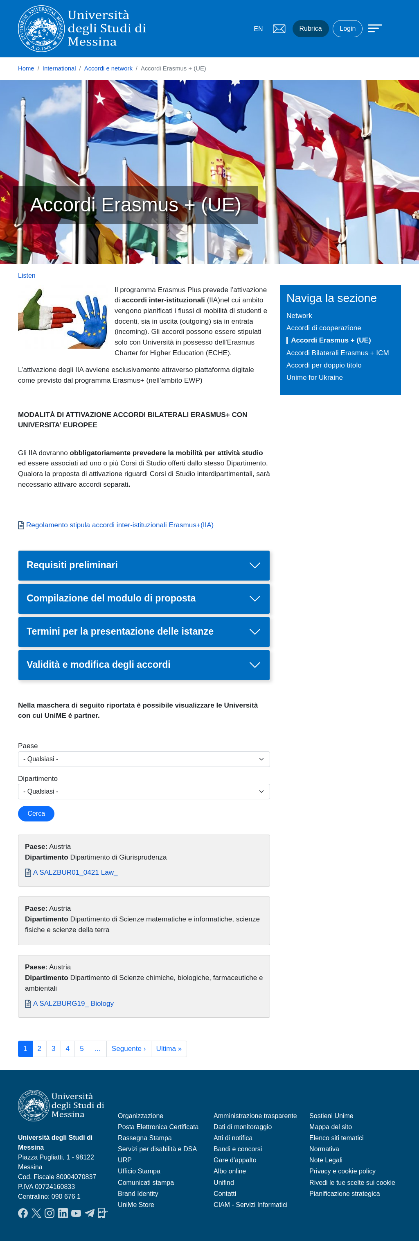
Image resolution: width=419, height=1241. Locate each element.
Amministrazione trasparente (255, 1115)
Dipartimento (38, 778)
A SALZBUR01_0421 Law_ (75, 872)
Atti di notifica (233, 1137)
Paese (28, 746)
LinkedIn (63, 1213)
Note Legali (325, 1160)
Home (26, 68)
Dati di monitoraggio (243, 1126)
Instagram (49, 1213)
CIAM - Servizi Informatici (250, 1204)
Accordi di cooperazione (323, 328)
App (103, 1213)
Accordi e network (108, 68)
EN (258, 28)
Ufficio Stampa (139, 1171)
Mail (279, 28)
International (59, 68)
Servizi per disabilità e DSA (157, 1149)
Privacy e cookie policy (342, 1171)
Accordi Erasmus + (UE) (331, 340)
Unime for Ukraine (314, 377)
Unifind (224, 1182)
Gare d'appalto (235, 1160)
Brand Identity (138, 1193)
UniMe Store (136, 1204)
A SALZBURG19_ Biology (73, 1003)
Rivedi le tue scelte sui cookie (352, 1182)
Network (299, 315)
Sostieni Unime (331, 1115)
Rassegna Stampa (145, 1137)
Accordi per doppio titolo (324, 365)
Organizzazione (140, 1115)
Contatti (225, 1193)
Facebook (23, 1213)
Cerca (36, 813)
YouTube (76, 1213)
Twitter (36, 1213)
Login (348, 28)
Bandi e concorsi (238, 1149)
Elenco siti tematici (336, 1137)
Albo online (230, 1171)
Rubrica (311, 28)
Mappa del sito (330, 1126)
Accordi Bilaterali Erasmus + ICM (337, 353)
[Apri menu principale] (371, 27)
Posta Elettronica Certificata (158, 1126)
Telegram (90, 1213)
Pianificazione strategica (344, 1193)
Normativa (324, 1149)
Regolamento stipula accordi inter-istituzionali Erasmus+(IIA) (120, 525)
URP (125, 1160)
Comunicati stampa (146, 1182)
